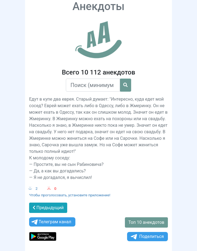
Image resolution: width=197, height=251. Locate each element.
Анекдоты (98, 6)
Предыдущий (48, 207)
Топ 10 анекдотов (146, 222)
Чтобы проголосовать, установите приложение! (69, 195)
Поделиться (147, 237)
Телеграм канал (50, 222)
